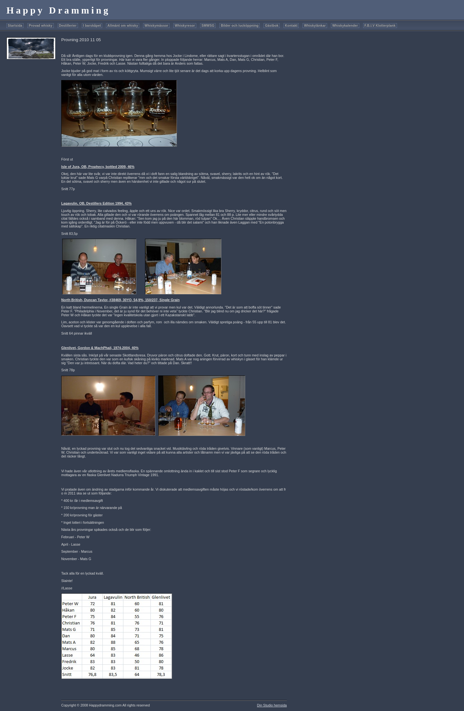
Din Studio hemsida (272, 705)
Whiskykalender (345, 25)
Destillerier (68, 25)
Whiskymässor (156, 25)
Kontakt (291, 25)
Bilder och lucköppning (239, 25)
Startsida (15, 25)
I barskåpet (92, 25)
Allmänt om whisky (122, 25)
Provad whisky (41, 25)
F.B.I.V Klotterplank (379, 25)
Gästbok (271, 25)
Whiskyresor (185, 25)
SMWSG (207, 25)
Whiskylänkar (315, 25)
